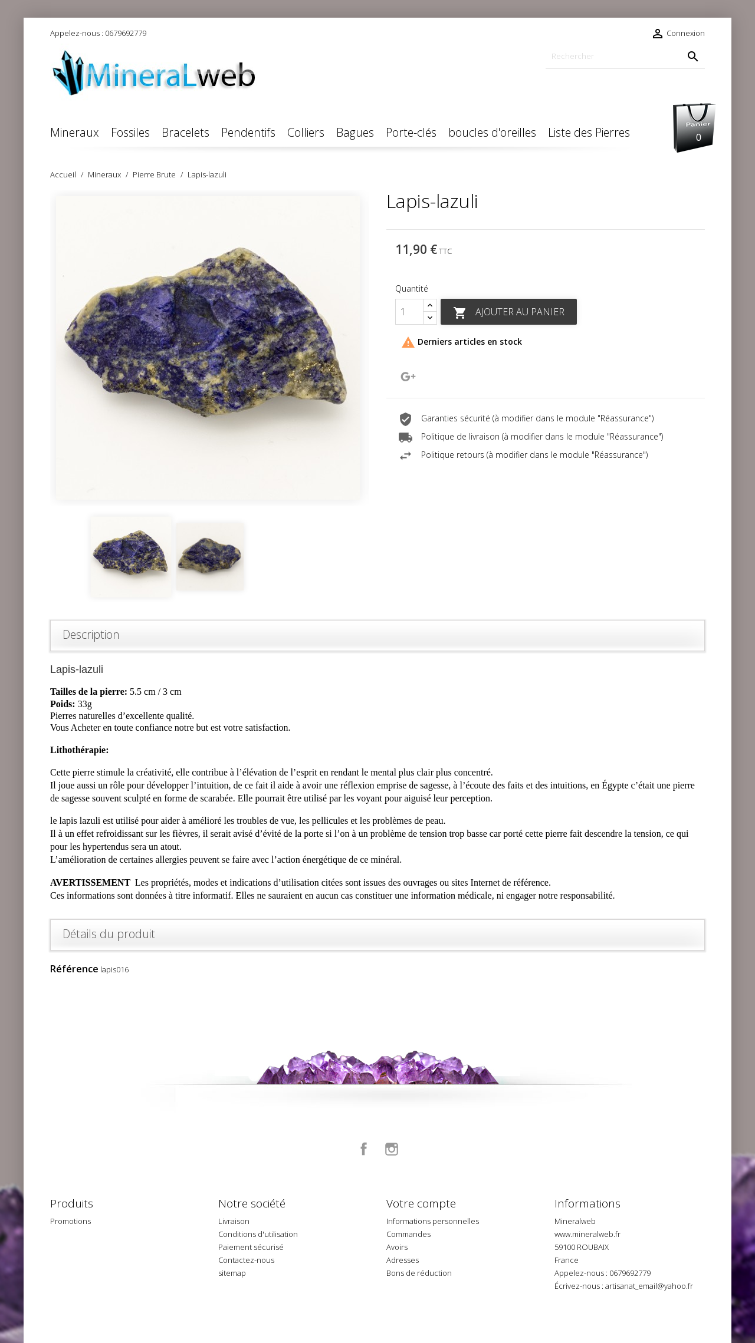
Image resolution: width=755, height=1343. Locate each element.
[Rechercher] (625, 56)
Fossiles (130, 132)
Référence (74, 968)
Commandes (408, 1234)
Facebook (364, 1149)
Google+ (408, 376)
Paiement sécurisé (251, 1247)
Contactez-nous (246, 1260)
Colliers (305, 132)
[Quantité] (409, 312)
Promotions (70, 1221)
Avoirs (397, 1247)
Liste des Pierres (589, 132)
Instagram (391, 1149)
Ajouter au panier (508, 312)
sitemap (232, 1273)
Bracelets (185, 132)
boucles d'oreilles (492, 132)
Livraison (234, 1221)
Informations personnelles (432, 1221)
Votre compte (421, 1203)
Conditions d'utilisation (258, 1234)
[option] (209, 348)
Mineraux (74, 132)
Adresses (402, 1260)
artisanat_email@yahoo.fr (649, 1286)
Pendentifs (248, 132)
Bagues (355, 132)
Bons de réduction (419, 1273)
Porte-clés (411, 132)
